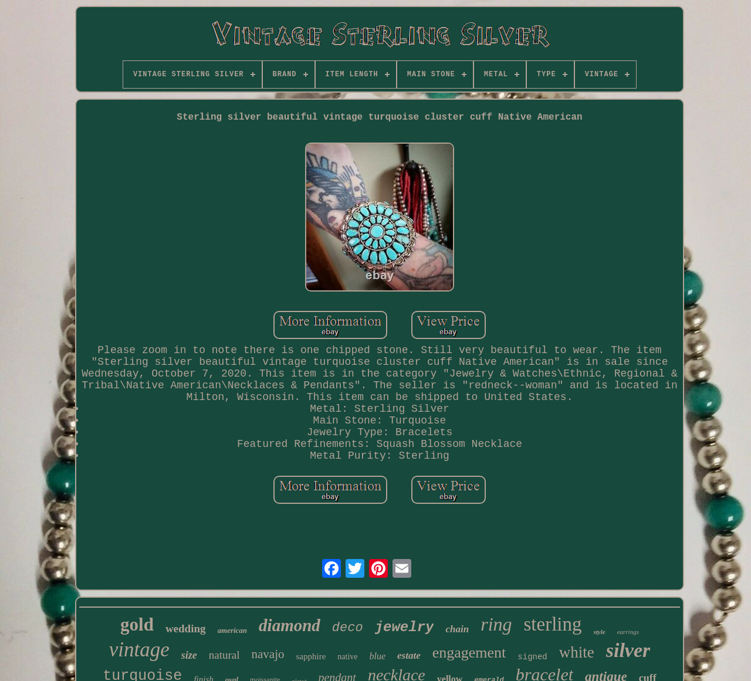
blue (378, 656)
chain (457, 629)
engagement (469, 652)
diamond (289, 625)
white (576, 652)
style (599, 631)
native (347, 656)
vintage (139, 649)
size (189, 655)
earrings (628, 631)
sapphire (311, 656)
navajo (267, 654)
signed (532, 657)
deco (347, 628)
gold (137, 624)
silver (628, 650)
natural (224, 655)
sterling (553, 624)
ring (496, 624)
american (233, 630)
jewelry (404, 627)
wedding (185, 628)
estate (409, 655)
